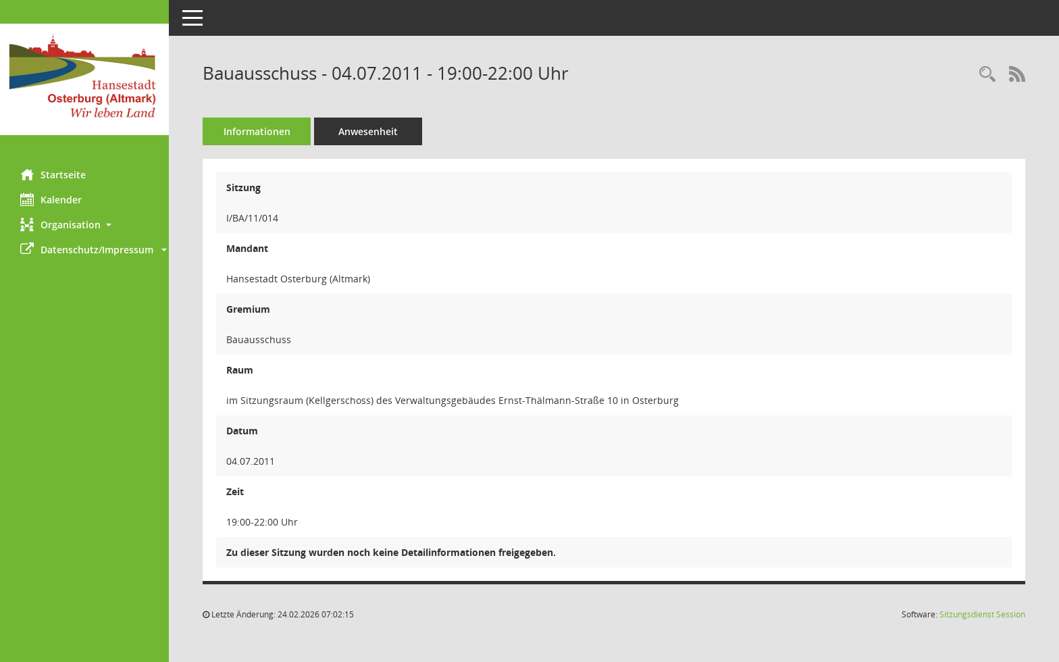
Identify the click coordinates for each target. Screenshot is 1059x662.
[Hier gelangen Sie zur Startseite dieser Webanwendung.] (84, 79)
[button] (84, 224)
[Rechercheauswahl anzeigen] (987, 74)
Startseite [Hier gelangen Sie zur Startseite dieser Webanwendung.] (53, 174)
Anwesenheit (368, 131)
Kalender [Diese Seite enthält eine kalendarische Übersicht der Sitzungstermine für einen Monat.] (51, 199)
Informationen (257, 131)
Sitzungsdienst (982, 614)
